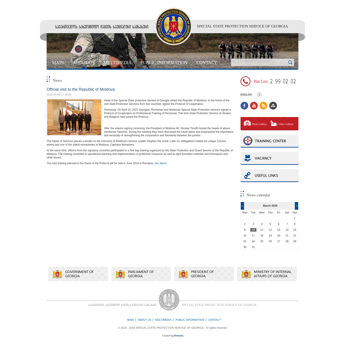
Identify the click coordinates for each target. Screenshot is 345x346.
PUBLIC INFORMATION (164, 62)
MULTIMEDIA (117, 62)
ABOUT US (84, 62)
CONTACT (206, 62)
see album (160, 163)
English (246, 94)
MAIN (58, 62)
